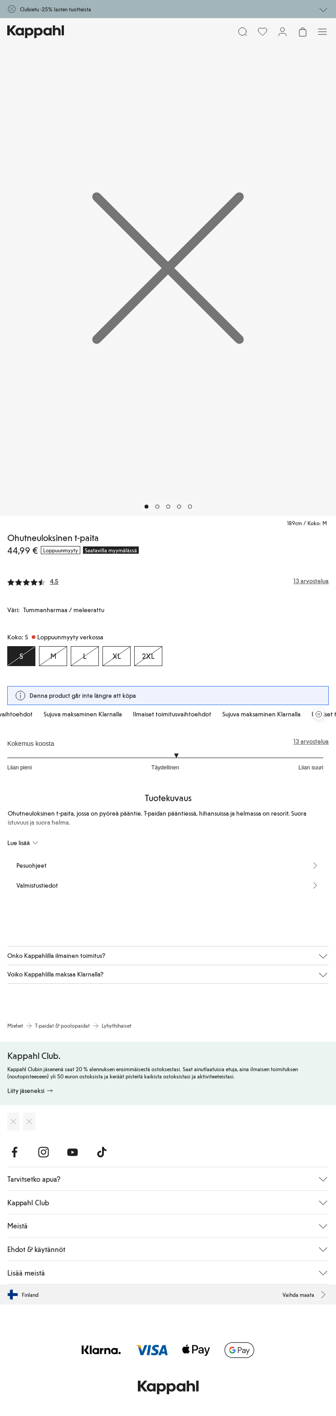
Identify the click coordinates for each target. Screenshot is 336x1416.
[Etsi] (243, 32)
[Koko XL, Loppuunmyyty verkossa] (116, 656)
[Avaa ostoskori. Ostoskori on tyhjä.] (302, 32)
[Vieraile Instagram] (43, 1152)
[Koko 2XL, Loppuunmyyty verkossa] (148, 656)
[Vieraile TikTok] (101, 1152)
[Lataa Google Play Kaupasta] (29, 1121)
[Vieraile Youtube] (72, 1152)
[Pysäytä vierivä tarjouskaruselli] (318, 714)
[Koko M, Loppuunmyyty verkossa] (53, 656)
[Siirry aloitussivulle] (35, 31)
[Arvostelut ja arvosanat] (168, 580)
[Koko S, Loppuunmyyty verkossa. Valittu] (21, 656)
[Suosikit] (263, 32)
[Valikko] (322, 32)
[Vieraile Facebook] (14, 1152)
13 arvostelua (311, 741)
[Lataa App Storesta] (13, 1121)
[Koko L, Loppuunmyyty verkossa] (85, 656)
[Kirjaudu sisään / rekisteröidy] (282, 32)
